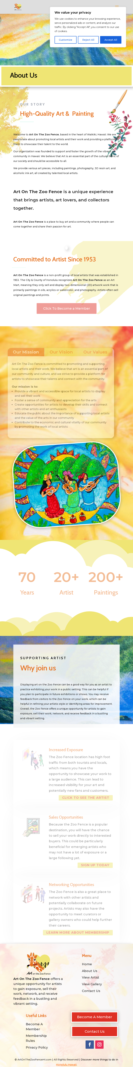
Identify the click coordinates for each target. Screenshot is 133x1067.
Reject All (88, 39)
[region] (88, 27)
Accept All (110, 39)
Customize (65, 39)
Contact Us (95, 1031)
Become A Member (94, 1017)
